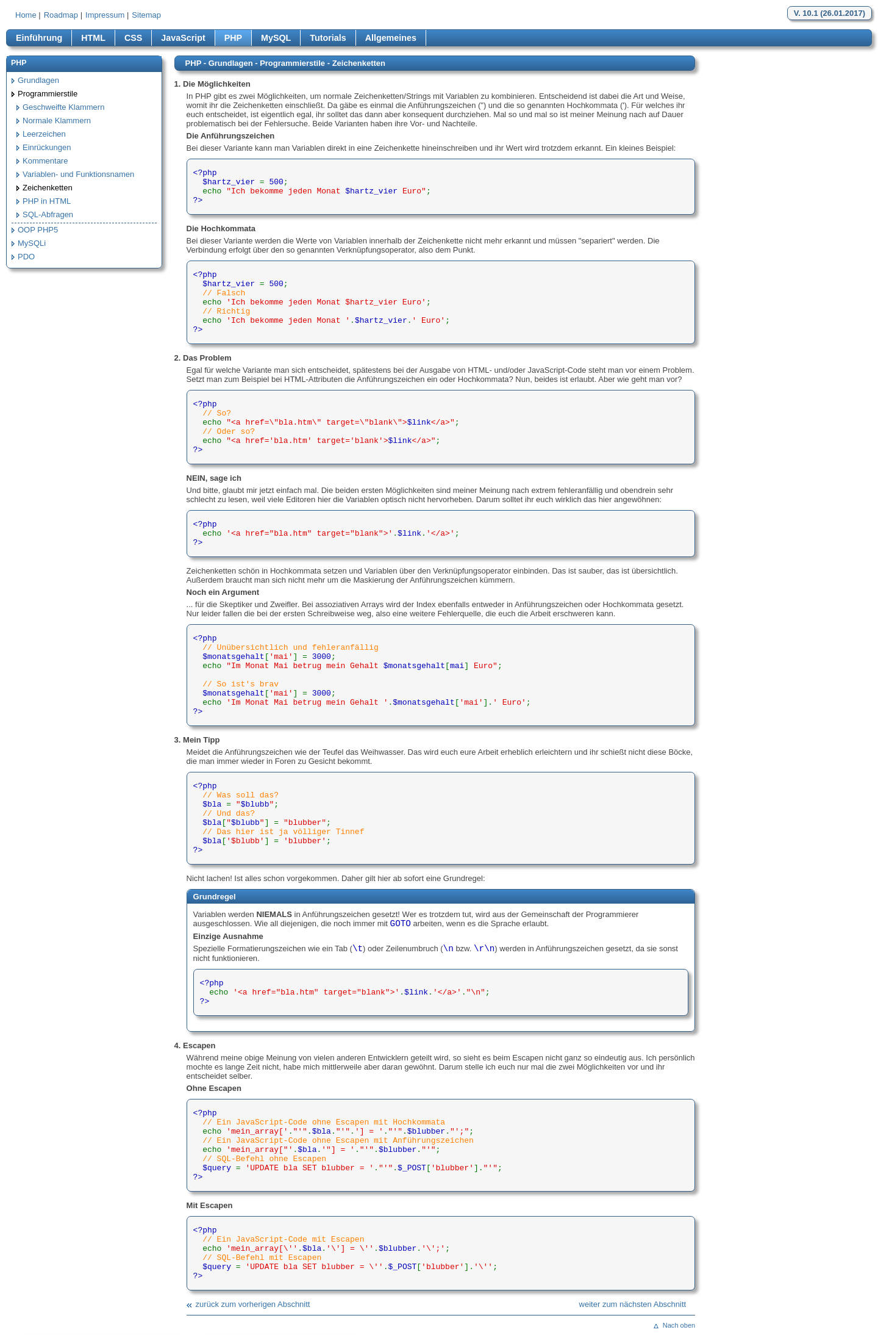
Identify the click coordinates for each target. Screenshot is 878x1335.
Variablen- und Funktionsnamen (78, 174)
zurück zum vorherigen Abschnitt (253, 1304)
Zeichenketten (48, 187)
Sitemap (146, 15)
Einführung (39, 38)
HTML (93, 38)
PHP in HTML (47, 201)
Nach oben (679, 1325)
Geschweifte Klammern (63, 107)
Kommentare (45, 160)
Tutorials (328, 38)
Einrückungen (47, 147)
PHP (233, 38)
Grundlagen (38, 80)
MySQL (276, 38)
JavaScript (183, 38)
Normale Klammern (57, 120)
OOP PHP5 (38, 229)
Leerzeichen (44, 134)
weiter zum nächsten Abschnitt (633, 1304)
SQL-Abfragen (48, 214)
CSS (133, 38)
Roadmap (61, 15)
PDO (26, 256)
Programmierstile (47, 93)
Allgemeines (390, 38)
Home (26, 15)
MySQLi (32, 243)
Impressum (104, 15)
